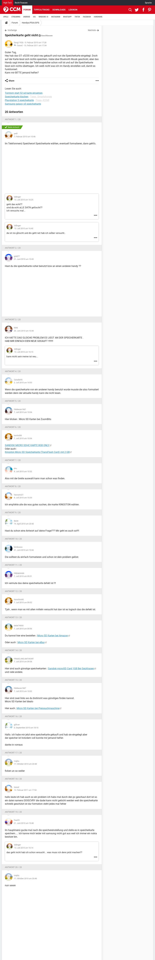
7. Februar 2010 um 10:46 (24, 136)
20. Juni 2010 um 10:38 (24, 331)
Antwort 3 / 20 (13, 319)
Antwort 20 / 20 (13, 867)
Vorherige (12, 30)
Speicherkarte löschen (16, 96)
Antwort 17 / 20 (13, 752)
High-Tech (7, 3)
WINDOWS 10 (43, 17)
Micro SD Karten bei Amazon (52, 635)
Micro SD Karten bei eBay (31, 642)
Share (11, 80)
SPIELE (5, 17)
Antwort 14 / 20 (13, 650)
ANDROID (26, 17)
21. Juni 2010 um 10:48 (24, 823)
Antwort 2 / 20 (13, 248)
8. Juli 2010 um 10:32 (23, 471)
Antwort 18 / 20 (13, 779)
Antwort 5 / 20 (13, 401)
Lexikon (73, 9)
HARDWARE (98, 17)
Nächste (92, 30)
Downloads (59, 9)
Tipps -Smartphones (41, 96)
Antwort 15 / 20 (13, 680)
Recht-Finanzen (21, 3)
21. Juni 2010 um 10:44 (24, 550)
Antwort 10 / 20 (13, 539)
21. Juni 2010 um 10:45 (24, 259)
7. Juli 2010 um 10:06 (23, 438)
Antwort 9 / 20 (13, 512)
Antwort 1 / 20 (13, 119)
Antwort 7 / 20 (13, 460)
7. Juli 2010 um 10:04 (23, 412)
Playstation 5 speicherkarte (19, 100)
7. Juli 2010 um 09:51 (23, 576)
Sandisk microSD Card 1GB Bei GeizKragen (71, 668)
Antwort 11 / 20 (13, 565)
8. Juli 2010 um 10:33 (23, 497)
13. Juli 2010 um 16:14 (23, 848)
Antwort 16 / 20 (13, 716)
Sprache (148, 3)
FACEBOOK (87, 17)
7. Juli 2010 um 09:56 (23, 629)
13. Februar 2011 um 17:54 (35, 45)
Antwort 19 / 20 (13, 812)
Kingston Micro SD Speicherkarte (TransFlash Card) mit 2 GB (37, 452)
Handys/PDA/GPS (30, 22)
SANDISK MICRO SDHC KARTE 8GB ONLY (27, 445)
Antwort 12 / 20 (13, 591)
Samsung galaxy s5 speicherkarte (23, 103)
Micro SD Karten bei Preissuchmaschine (38, 708)
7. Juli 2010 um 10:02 (23, 691)
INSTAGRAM (55, 17)
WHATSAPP (67, 17)
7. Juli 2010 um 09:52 (23, 602)
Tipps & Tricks (41, 9)
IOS (34, 17)
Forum (27, 9)
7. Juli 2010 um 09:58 (23, 661)
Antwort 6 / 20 (13, 427)
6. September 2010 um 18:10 (26, 727)
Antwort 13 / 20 (13, 617)
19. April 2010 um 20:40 (24, 524)
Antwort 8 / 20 (13, 486)
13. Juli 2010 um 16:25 (23, 200)
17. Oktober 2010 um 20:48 (25, 764)
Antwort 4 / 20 (13, 371)
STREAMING (16, 17)
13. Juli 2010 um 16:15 (23, 352)
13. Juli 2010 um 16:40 (23, 228)
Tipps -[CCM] (42, 100)
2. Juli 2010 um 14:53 (23, 382)
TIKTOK (77, 17)
